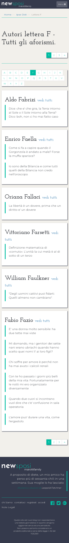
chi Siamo (7, 502)
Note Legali (8, 507)
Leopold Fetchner (51, 487)
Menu (62, 4)
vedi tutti (44, 100)
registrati (31, 502)
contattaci (19, 502)
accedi (41, 502)
